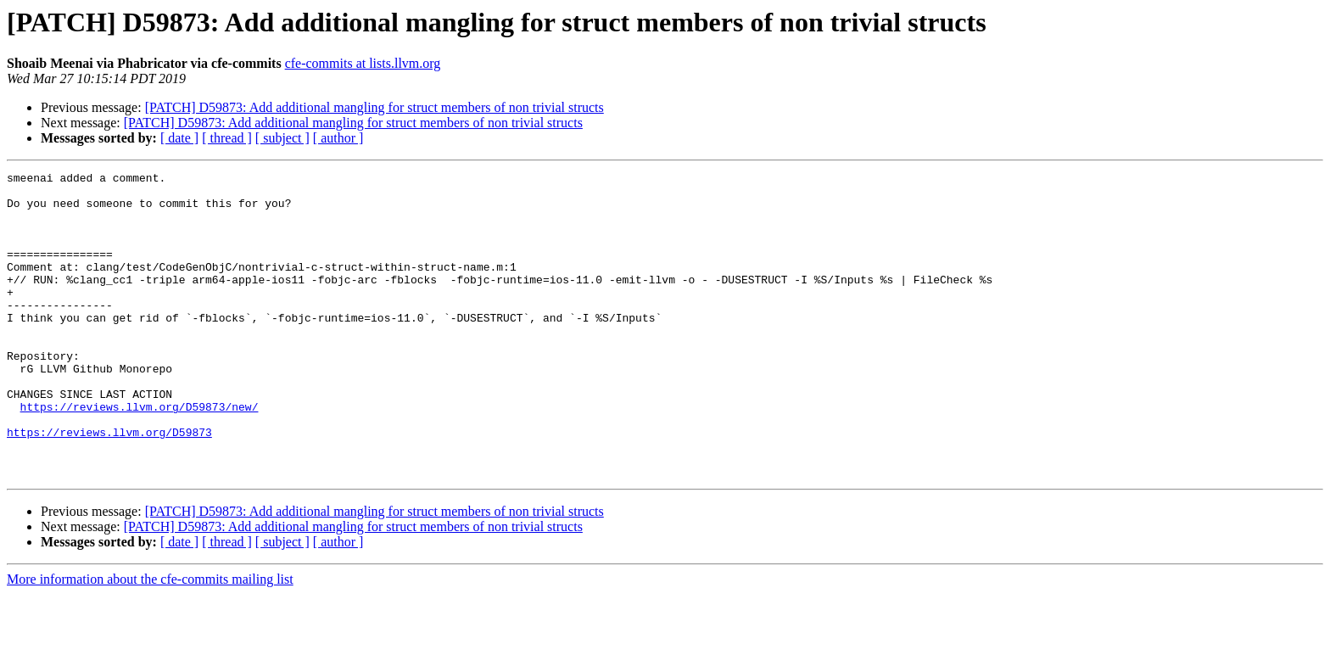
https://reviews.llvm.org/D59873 (109, 485)
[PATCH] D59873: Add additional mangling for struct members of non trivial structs (374, 107)
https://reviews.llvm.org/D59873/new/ (139, 454)
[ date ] (179, 138)
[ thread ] (227, 138)
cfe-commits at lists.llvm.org (363, 63)
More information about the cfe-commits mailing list (150, 640)
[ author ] (338, 138)
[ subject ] (282, 138)
